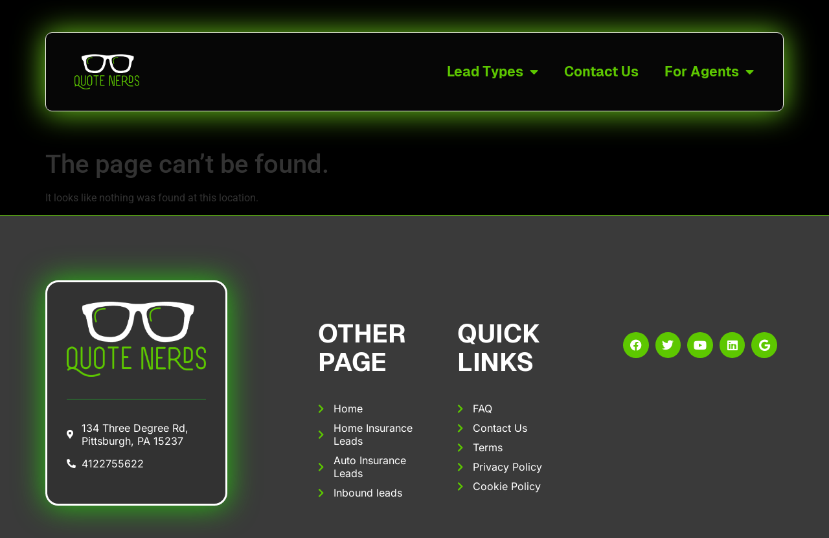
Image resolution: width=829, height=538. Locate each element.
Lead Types (492, 72)
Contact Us (601, 71)
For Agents (709, 72)
